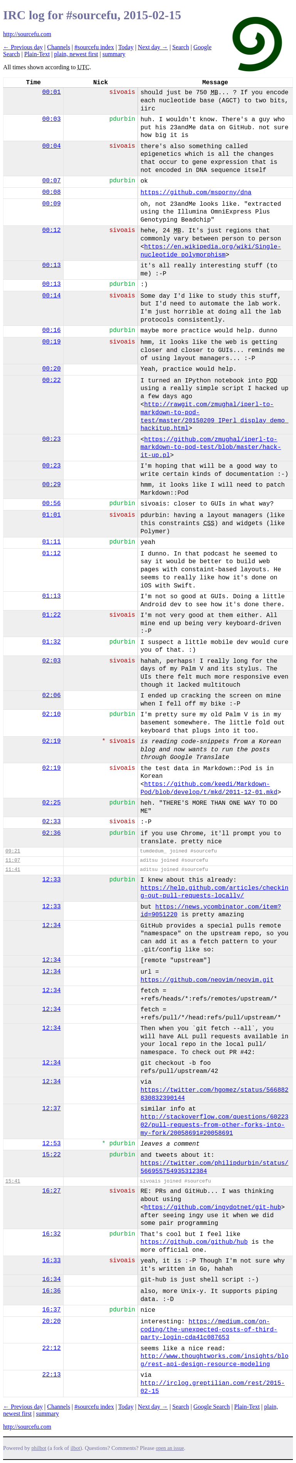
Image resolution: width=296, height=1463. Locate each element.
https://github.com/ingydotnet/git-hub (212, 1207)
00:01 (51, 92)
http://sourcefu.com (27, 34)
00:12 (51, 230)
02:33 (51, 821)
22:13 (51, 1374)
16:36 (51, 1291)
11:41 (12, 869)
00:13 (51, 265)
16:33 (51, 1260)
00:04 (51, 146)
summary (114, 54)
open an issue (170, 1448)
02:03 (51, 660)
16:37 (51, 1309)
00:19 (51, 342)
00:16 (51, 330)
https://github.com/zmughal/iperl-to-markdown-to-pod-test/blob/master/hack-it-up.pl (210, 447)
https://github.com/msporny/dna (195, 192)
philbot (39, 1448)
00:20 (51, 368)
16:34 (51, 1279)
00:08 (51, 192)
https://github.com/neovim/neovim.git (207, 980)
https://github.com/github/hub (193, 1242)
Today (126, 47)
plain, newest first (76, 54)
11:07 (12, 860)
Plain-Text (37, 54)
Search (180, 47)
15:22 (51, 1154)
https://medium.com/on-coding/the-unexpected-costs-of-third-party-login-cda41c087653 (208, 1329)
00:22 (51, 380)
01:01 (51, 515)
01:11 (51, 542)
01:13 (51, 596)
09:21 (12, 851)
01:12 (51, 553)
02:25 (51, 802)
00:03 (51, 119)
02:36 (51, 833)
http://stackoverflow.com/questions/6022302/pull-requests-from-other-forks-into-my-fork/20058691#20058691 (214, 1125)
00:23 (51, 439)
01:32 (51, 642)
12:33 (51, 879)
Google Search (211, 1406)
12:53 (51, 1143)
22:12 (51, 1348)
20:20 (51, 1321)
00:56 (51, 503)
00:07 (51, 180)
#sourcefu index (94, 47)
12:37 (51, 1108)
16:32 (51, 1234)
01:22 (51, 615)
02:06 (51, 695)
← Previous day (23, 47)
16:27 (51, 1191)
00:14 (51, 295)
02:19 (51, 741)
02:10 (51, 714)
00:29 (51, 484)
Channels (58, 47)
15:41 (12, 1181)
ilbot (75, 1448)
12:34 (51, 925)
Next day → (153, 47)
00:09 (51, 203)
